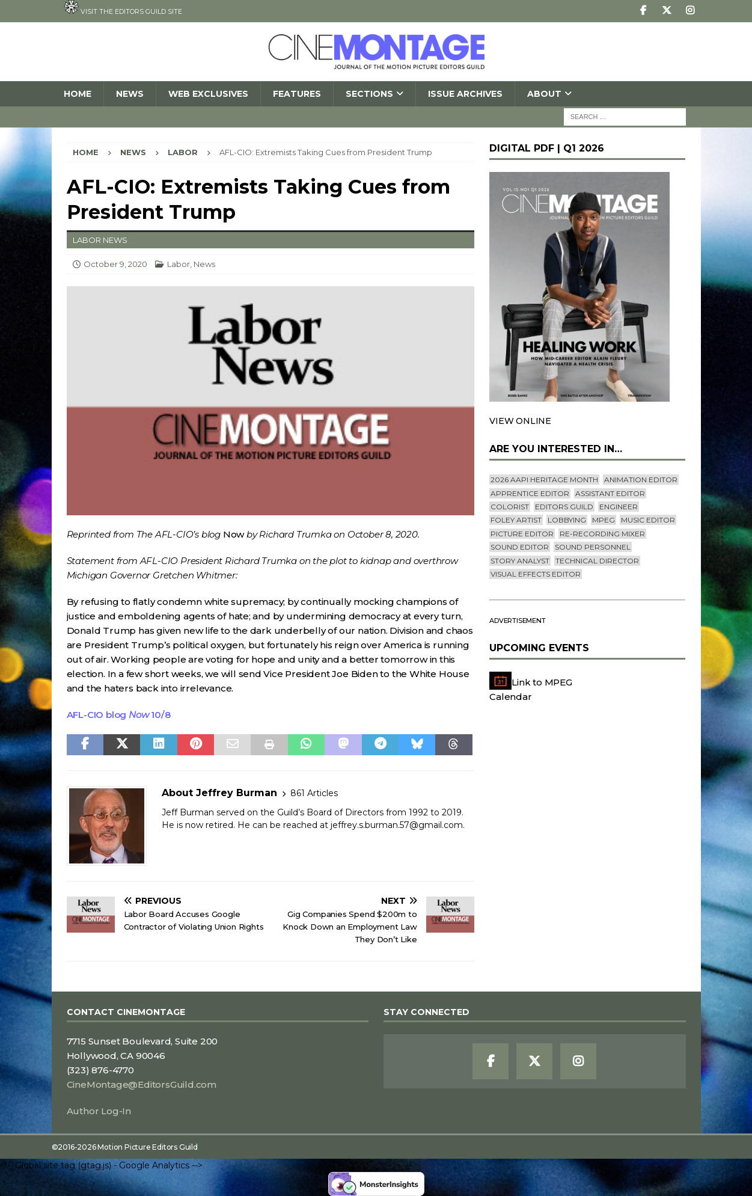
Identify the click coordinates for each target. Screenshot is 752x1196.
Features (297, 93)
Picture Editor (522, 533)
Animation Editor (640, 479)
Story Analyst (520, 560)
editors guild (564, 506)
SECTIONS (369, 93)
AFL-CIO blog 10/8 (119, 714)
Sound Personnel (593, 546)
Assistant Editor (610, 493)
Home (77, 93)
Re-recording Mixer (602, 533)
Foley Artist (516, 519)
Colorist (510, 506)
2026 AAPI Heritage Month (544, 479)
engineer (618, 506)
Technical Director (597, 560)
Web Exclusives (208, 93)
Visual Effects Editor (536, 573)
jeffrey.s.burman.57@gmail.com (397, 825)
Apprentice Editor (530, 493)
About (544, 93)
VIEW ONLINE (520, 421)
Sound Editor (520, 546)
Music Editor (648, 519)
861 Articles (314, 793)
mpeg (603, 519)
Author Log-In (99, 1111)
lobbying (567, 519)
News (130, 93)
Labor (178, 264)
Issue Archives (465, 93)
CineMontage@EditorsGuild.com (141, 1084)
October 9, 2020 (115, 264)
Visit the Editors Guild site (123, 8)
